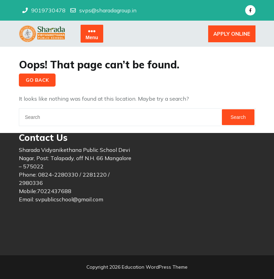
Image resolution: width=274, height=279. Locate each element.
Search (238, 117)
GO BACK (37, 80)
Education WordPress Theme (154, 267)
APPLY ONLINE (231, 34)
